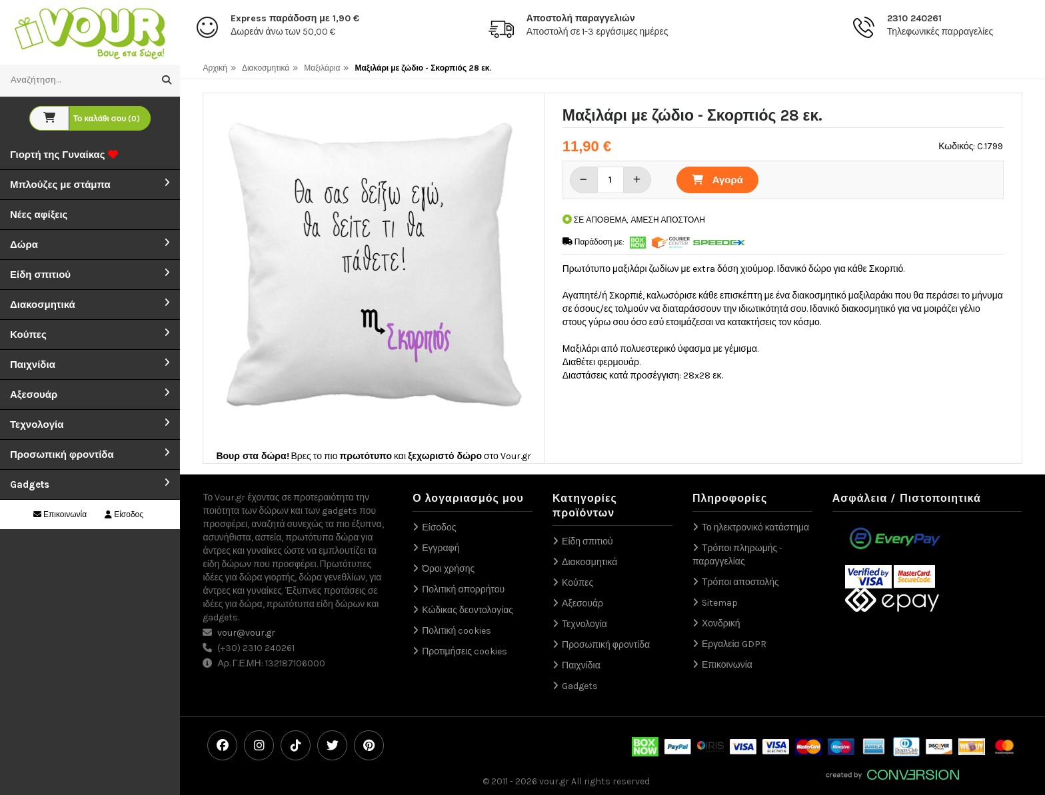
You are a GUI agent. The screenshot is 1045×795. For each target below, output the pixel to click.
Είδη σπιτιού (40, 275)
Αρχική (215, 68)
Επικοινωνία (60, 514)
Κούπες (28, 335)
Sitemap (720, 602)
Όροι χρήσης (448, 568)
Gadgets (29, 484)
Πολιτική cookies (456, 630)
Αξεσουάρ (33, 394)
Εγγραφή (440, 548)
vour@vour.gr (246, 632)
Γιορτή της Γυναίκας (64, 155)
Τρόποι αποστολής (740, 582)
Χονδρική (721, 623)
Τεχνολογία (36, 424)
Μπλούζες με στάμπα (60, 185)
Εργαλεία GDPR (734, 644)
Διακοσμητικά (42, 305)
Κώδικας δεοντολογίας (467, 610)
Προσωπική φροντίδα (62, 454)
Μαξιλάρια (322, 68)
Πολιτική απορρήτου (463, 589)
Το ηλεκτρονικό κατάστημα (755, 527)
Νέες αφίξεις (38, 215)
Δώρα (24, 245)
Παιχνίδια (32, 365)
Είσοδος (124, 514)
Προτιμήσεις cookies (464, 651)
